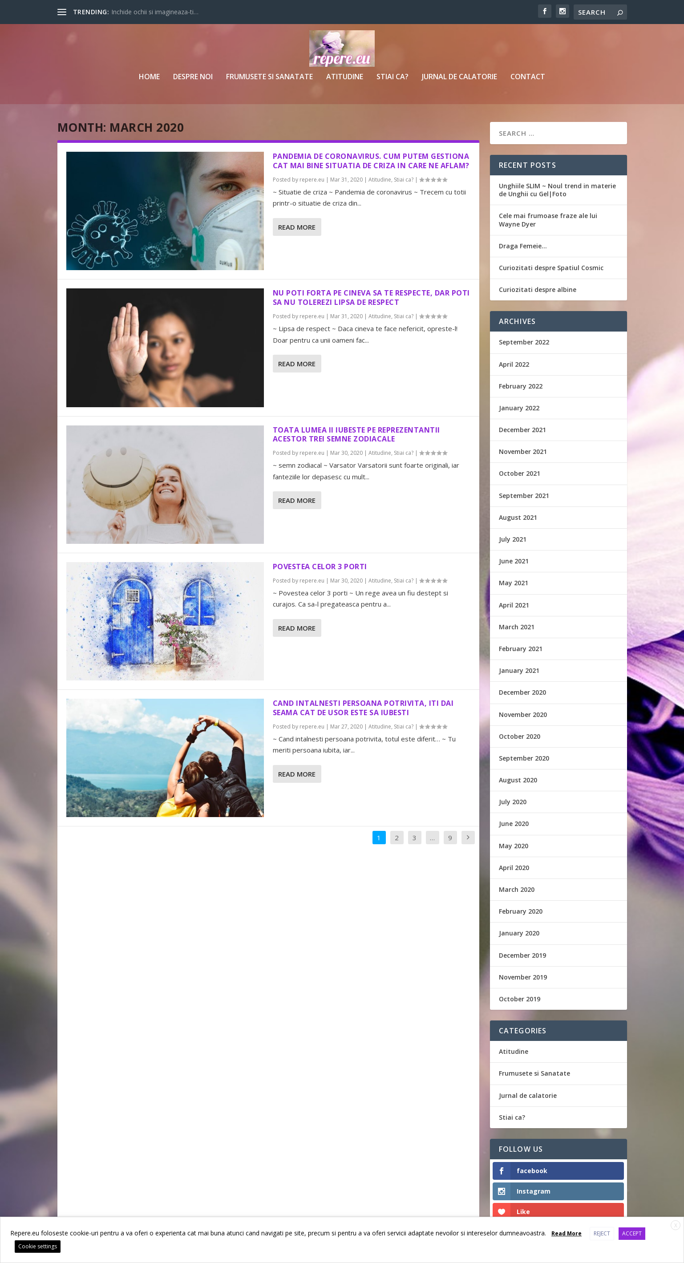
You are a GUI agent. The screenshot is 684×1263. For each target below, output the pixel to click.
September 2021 (524, 495)
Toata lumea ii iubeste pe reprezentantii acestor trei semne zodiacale (356, 434)
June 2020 (514, 823)
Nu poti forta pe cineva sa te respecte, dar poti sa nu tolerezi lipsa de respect (371, 297)
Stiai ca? (392, 77)
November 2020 (523, 714)
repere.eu (312, 179)
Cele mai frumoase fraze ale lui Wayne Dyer (548, 219)
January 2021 (519, 670)
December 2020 (522, 692)
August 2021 (518, 517)
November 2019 (523, 977)
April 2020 (514, 867)
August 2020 (518, 780)
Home (149, 77)
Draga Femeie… (523, 246)
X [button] (675, 1225)
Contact (527, 77)
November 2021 (523, 451)
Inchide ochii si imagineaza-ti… (154, 12)
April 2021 (514, 605)
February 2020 (520, 911)
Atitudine (344, 77)
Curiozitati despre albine (537, 289)
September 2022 (524, 342)
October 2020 (519, 736)
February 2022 (520, 386)
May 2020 (513, 846)
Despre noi (193, 77)
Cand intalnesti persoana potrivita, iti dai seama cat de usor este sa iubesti (363, 707)
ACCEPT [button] (632, 1233)
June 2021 (514, 561)
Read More (297, 227)
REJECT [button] (602, 1233)
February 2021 (520, 648)
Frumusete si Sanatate (269, 77)
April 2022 (514, 364)
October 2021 (519, 473)
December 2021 (522, 429)
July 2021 (512, 539)
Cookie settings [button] (37, 1246)
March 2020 (516, 889)
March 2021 (516, 627)
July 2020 (512, 801)
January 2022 (519, 408)
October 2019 (519, 999)
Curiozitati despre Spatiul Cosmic (551, 267)
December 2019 (522, 955)
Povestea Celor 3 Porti (320, 566)
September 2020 (524, 758)
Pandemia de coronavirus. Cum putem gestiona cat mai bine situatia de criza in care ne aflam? (371, 160)
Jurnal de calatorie (459, 77)
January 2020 (519, 933)
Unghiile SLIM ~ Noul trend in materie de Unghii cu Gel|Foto (557, 190)
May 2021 (513, 583)
